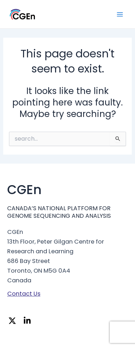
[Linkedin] (29, 322)
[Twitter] (14, 322)
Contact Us (23, 294)
